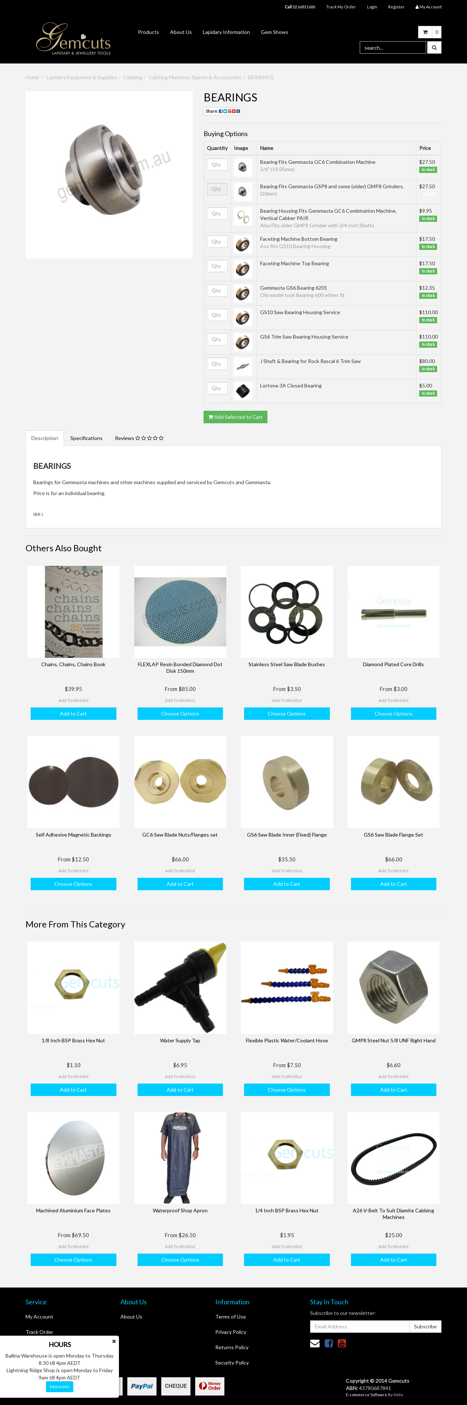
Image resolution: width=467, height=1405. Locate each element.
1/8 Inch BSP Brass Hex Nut (73, 1040)
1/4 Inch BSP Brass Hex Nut (287, 1210)
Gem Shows (274, 32)
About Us (181, 32)
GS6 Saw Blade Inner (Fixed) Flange (287, 834)
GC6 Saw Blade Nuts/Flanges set (180, 834)
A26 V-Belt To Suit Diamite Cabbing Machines (393, 1213)
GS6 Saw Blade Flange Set (393, 834)
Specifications (86, 438)
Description (44, 438)
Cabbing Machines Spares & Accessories (195, 77)
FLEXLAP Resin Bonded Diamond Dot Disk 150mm (180, 667)
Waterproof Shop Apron (180, 1210)
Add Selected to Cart (235, 417)
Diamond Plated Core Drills (393, 664)
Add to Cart (73, 713)
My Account (39, 1316)
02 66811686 (300, 6)
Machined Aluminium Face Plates (73, 1210)
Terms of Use (230, 1316)
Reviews (139, 438)
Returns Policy (231, 1347)
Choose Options (180, 713)
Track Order (39, 1332)
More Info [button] (59, 1386)
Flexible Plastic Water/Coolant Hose (287, 1040)
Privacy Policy (230, 1332)
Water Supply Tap (180, 1040)
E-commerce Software (366, 1394)
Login (372, 6)
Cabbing (132, 77)
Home (32, 77)
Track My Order (341, 6)
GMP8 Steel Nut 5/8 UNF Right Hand (394, 1040)
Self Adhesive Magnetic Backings (73, 834)
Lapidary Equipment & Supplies (82, 77)
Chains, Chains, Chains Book (73, 664)
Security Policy (232, 1362)
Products (148, 32)
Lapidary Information (226, 32)
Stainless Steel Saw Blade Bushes (286, 664)
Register (396, 6)
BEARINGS (261, 77)
